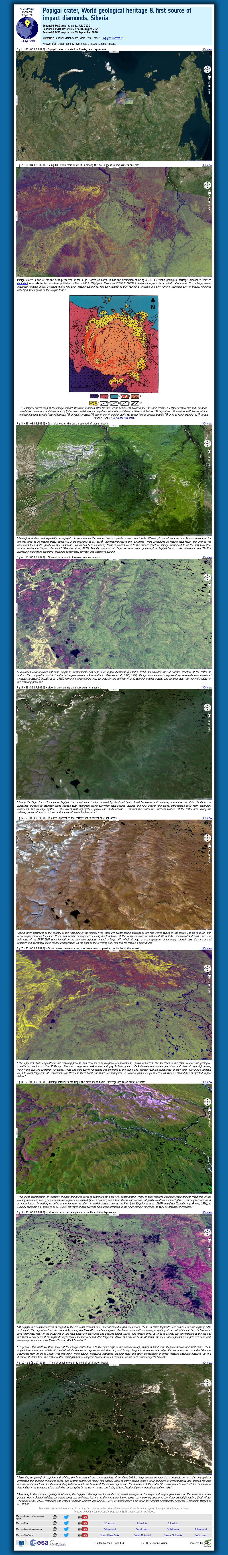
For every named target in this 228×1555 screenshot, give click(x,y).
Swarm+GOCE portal (173, 1535)
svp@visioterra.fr (112, 38)
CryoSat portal (201, 1535)
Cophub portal (142, 1529)
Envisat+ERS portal (142, 1535)
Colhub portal (201, 1529)
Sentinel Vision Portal (109, 1535)
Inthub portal (173, 1529)
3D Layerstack (27, 41)
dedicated (22, 283)
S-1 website (109, 1523)
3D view (207, 49)
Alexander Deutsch (123, 418)
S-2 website (142, 1523)
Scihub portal (110, 1529)
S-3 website (173, 1523)
